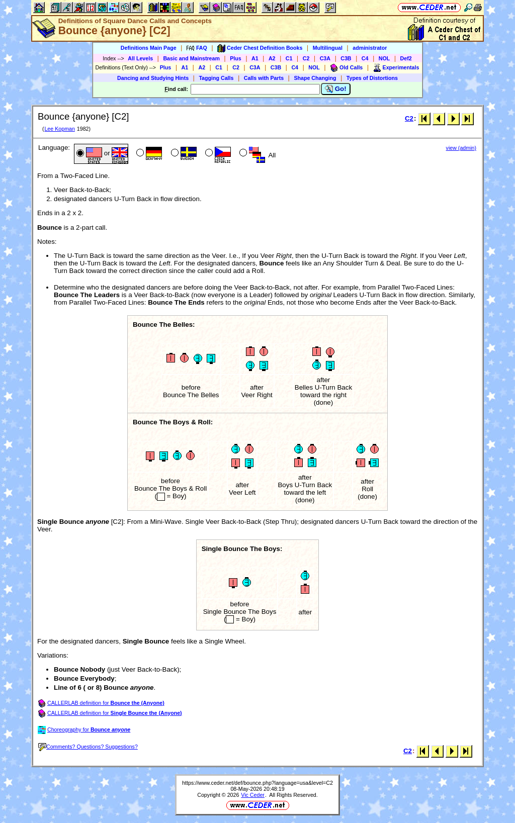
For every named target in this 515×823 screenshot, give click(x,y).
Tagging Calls (216, 78)
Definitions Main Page (149, 48)
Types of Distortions (372, 78)
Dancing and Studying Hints (153, 78)
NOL (384, 58)
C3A (325, 58)
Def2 (406, 58)
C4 (365, 58)
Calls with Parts (264, 78)
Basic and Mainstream (191, 58)
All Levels (140, 58)
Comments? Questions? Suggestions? (88, 747)
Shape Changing (315, 78)
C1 (289, 58)
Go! (336, 89)
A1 (255, 58)
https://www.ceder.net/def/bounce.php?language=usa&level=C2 (257, 783)
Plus (235, 58)
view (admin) (461, 148)
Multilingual (327, 48)
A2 (272, 58)
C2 (306, 58)
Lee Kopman (59, 129)
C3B (345, 58)
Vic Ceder (253, 795)
